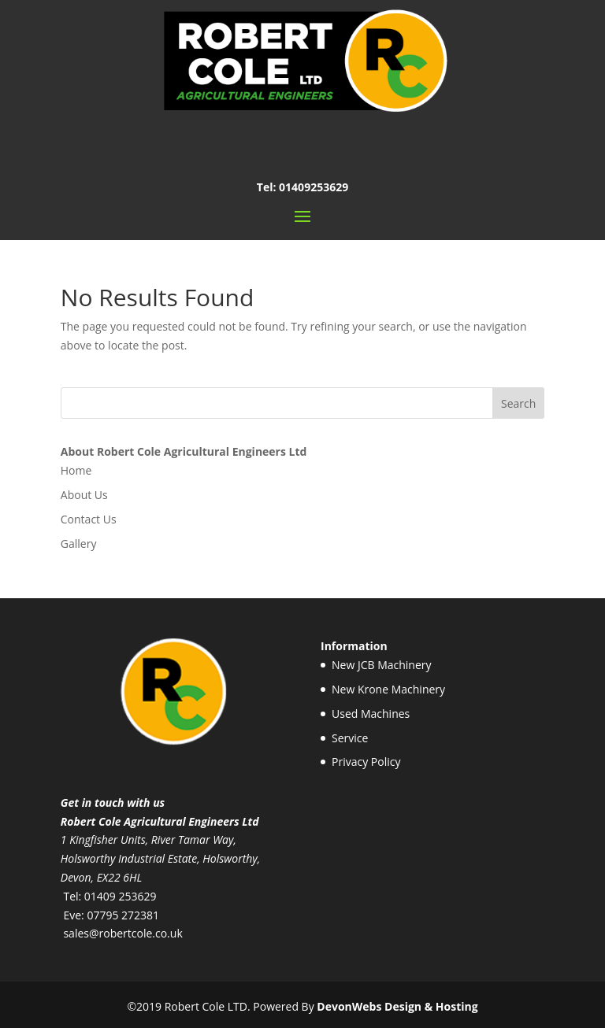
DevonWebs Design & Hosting (397, 1006)
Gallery (79, 543)
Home (76, 470)
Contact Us (89, 519)
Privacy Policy (366, 761)
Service (350, 737)
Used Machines (371, 713)
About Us (84, 494)
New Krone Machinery (388, 689)
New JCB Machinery (382, 664)
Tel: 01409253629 (302, 186)
